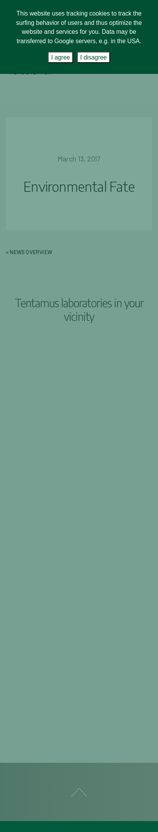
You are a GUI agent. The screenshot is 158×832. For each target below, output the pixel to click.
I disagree (93, 57)
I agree (60, 57)
